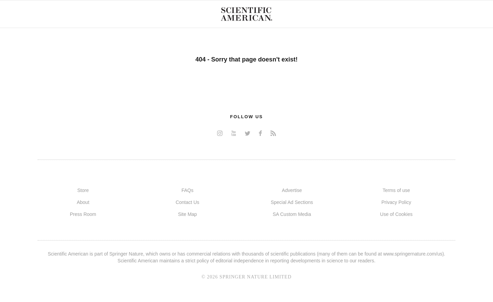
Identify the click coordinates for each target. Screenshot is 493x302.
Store (83, 190)
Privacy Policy (396, 202)
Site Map (187, 214)
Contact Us (187, 202)
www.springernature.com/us (412, 254)
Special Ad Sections (292, 202)
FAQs (187, 190)
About (83, 202)
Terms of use (396, 190)
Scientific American (246, 14)
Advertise (292, 190)
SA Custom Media (292, 214)
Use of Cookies (396, 214)
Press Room (83, 214)
